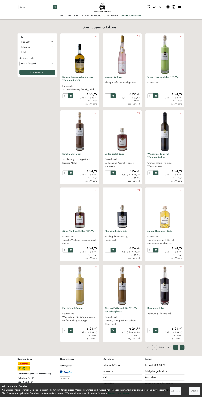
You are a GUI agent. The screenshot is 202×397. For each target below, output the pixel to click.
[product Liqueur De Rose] (122, 84)
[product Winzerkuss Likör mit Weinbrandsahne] (164, 160)
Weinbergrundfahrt (131, 15)
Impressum (108, 371)
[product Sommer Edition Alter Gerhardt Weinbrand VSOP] (79, 84)
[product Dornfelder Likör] (164, 316)
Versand (93, 103)
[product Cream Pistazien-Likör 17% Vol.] (164, 84)
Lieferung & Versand (112, 365)
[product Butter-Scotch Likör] (122, 160)
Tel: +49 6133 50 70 (155, 365)
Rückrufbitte (150, 377)
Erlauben (194, 390)
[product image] (79, 54)
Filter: (22, 37)
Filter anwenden (37, 72)
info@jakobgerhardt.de (156, 371)
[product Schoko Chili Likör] (79, 160)
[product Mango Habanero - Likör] (164, 238)
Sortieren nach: (26, 58)
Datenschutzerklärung (118, 393)
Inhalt (37, 52)
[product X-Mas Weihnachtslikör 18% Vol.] (79, 238)
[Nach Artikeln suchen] (36, 7)
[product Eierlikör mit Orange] (79, 316)
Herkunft (37, 42)
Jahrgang (37, 47)
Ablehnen (175, 390)
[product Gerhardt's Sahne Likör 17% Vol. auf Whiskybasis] (122, 316)
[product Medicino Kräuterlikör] (122, 238)
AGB (105, 377)
